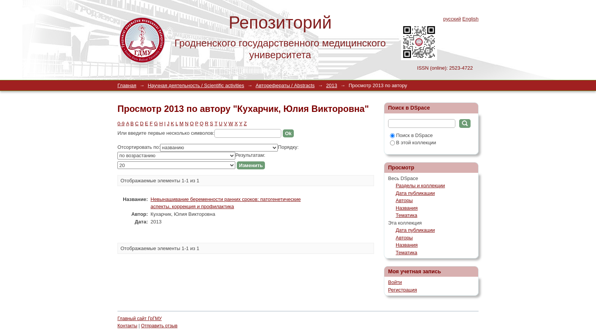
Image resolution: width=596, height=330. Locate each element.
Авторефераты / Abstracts (285, 85)
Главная (126, 85)
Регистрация (402, 290)
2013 (331, 85)
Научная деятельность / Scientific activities (196, 85)
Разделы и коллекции (420, 185)
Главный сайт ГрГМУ (139, 318)
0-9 (121, 123)
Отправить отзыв (159, 325)
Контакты (127, 325)
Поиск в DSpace (411, 135)
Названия (407, 208)
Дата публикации (415, 193)
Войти (395, 282)
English (470, 19)
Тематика (406, 215)
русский (452, 19)
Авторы (404, 200)
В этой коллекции (413, 142)
